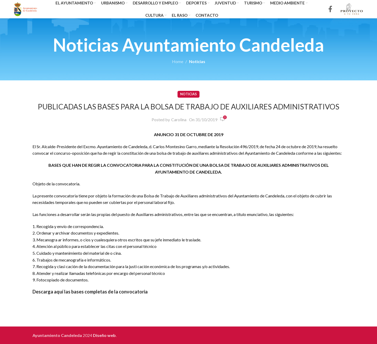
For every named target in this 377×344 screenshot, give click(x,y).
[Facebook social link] (330, 9)
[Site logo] (25, 8)
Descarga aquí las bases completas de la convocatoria (90, 292)
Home (177, 61)
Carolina (178, 119)
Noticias (197, 61)
